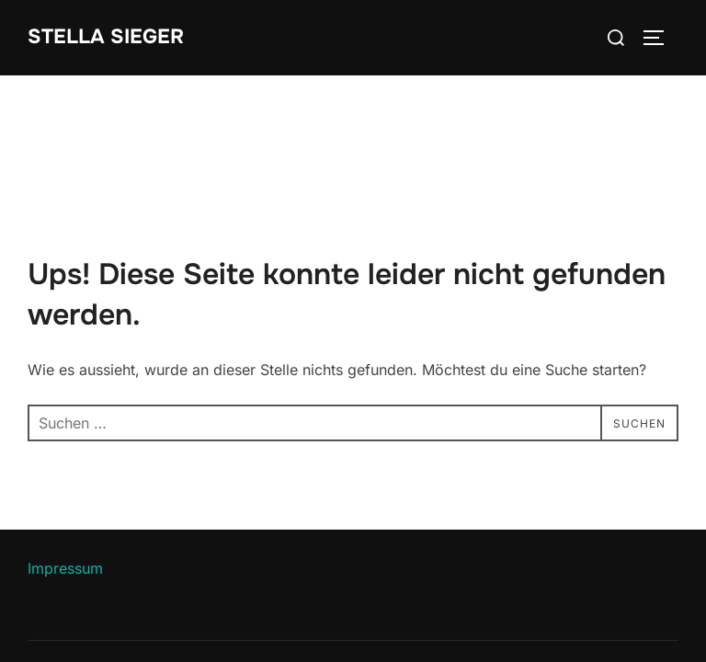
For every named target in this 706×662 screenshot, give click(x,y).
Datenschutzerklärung (94, 599)
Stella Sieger (106, 37)
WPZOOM (647, 619)
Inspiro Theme (544, 619)
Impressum (65, 493)
